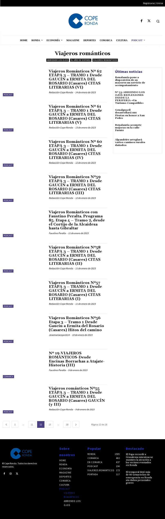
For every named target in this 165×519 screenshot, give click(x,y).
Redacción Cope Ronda (61, 92)
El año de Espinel (80, 60)
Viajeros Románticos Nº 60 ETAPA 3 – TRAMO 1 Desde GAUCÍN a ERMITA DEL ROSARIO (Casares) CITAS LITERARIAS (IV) (75, 149)
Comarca (8, 376)
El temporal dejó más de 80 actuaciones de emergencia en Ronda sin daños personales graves (139, 477)
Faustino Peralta (57, 233)
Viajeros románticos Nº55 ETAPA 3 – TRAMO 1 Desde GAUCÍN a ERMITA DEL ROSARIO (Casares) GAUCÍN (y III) (77, 396)
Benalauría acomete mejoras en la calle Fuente (128, 128)
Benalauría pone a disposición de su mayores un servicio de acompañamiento (130, 81)
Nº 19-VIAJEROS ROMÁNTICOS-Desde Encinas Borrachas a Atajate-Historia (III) (77, 359)
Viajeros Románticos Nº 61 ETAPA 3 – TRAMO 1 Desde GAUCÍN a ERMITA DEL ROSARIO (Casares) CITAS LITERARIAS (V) (75, 114)
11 (32, 424)
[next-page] (75, 424)
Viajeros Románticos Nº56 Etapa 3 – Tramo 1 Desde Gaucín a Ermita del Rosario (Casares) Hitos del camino (76, 324)
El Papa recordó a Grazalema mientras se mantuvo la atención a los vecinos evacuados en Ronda (139, 460)
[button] (158, 21)
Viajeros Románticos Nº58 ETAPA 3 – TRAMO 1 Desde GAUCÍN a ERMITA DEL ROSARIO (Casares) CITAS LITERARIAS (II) (75, 255)
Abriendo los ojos (57, 60)
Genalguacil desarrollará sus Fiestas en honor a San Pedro (130, 114)
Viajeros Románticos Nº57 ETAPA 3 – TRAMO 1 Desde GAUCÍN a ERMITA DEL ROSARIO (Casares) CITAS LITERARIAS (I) (75, 290)
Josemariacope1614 (59, 334)
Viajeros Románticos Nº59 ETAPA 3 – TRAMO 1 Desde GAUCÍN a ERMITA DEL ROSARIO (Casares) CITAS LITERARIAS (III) (75, 185)
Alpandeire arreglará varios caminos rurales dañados (130, 142)
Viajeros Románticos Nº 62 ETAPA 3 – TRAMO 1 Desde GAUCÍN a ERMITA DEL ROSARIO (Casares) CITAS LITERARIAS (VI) (75, 79)
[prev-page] (6, 424)
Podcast (8, 94)
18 (67, 424)
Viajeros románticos (105, 60)
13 (50, 424)
